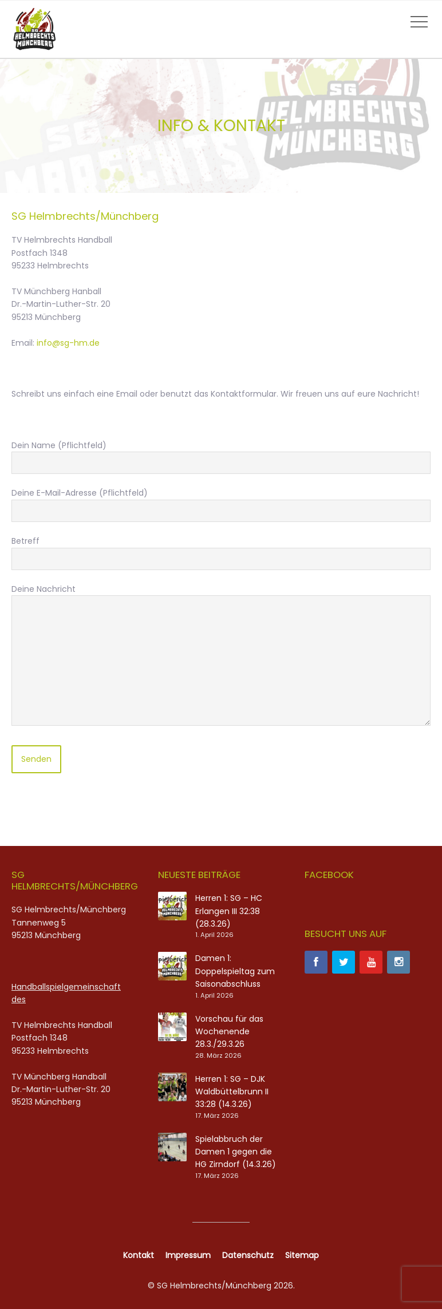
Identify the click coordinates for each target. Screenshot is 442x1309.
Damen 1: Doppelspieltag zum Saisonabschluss (235, 971)
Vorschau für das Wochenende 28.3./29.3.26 (229, 1031)
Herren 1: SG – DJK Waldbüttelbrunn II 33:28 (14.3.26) (232, 1091)
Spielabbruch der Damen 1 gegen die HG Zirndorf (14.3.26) (235, 1151)
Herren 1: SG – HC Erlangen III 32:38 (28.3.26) (228, 911)
